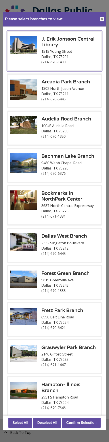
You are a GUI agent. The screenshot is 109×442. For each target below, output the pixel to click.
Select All (20, 423)
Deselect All (47, 423)
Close (102, 19)
